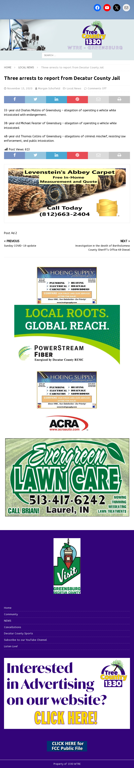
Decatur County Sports (18, 633)
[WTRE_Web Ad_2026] (67, 363)
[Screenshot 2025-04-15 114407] (67, 515)
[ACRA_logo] (67, 428)
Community (11, 614)
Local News (74, 88)
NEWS (7, 620)
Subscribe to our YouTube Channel (25, 639)
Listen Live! (11, 646)
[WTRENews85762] (67, 406)
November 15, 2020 (19, 88)
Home (7, 607)
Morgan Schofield (49, 88)
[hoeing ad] (67, 302)
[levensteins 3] (67, 216)
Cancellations (12, 627)
